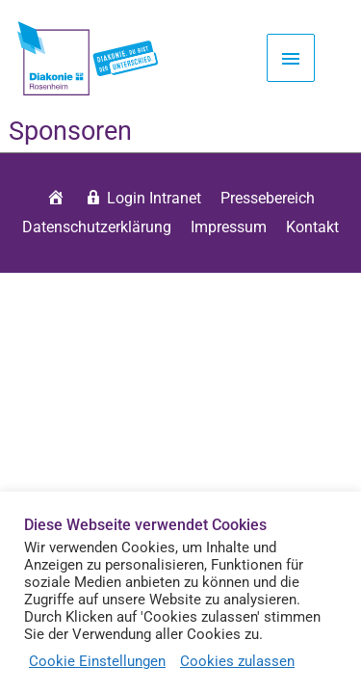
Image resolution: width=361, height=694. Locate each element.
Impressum (229, 227)
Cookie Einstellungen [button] (97, 661)
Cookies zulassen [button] (237, 661)
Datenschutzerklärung (96, 227)
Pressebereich (267, 198)
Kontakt (312, 227)
